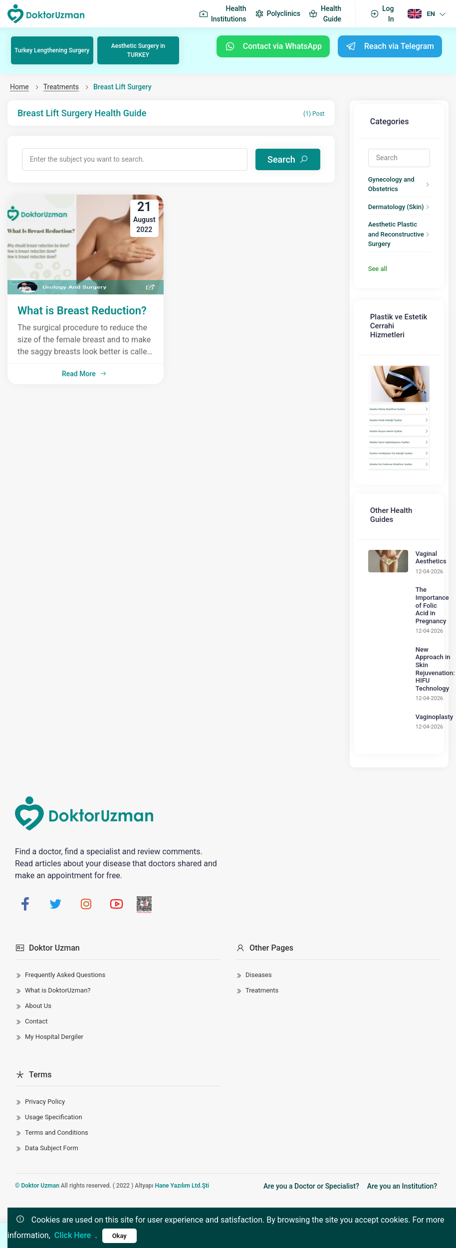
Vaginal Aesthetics (422, 532)
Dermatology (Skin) (388, 196)
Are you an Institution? (402, 1150)
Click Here (72, 1235)
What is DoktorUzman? (58, 954)
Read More (84, 363)
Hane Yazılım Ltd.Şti (182, 1149)
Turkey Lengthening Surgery (52, 49)
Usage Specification (53, 1080)
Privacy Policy (45, 1065)
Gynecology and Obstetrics (383, 173)
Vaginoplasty (426, 692)
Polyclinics (277, 14)
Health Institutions (222, 13)
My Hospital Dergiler (54, 1000)
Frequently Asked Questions (65, 938)
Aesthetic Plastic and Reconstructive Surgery (393, 218)
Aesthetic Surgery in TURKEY (139, 49)
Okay (119, 1236)
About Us (38, 969)
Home (19, 84)
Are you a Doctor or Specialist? (311, 1150)
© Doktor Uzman (37, 1149)
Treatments (61, 84)
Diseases (258, 938)
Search (292, 153)
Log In (382, 13)
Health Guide (324, 13)
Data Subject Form (51, 1111)
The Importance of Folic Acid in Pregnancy (424, 580)
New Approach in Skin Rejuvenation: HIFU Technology (427, 644)
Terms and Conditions (56, 1096)
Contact (36, 985)
